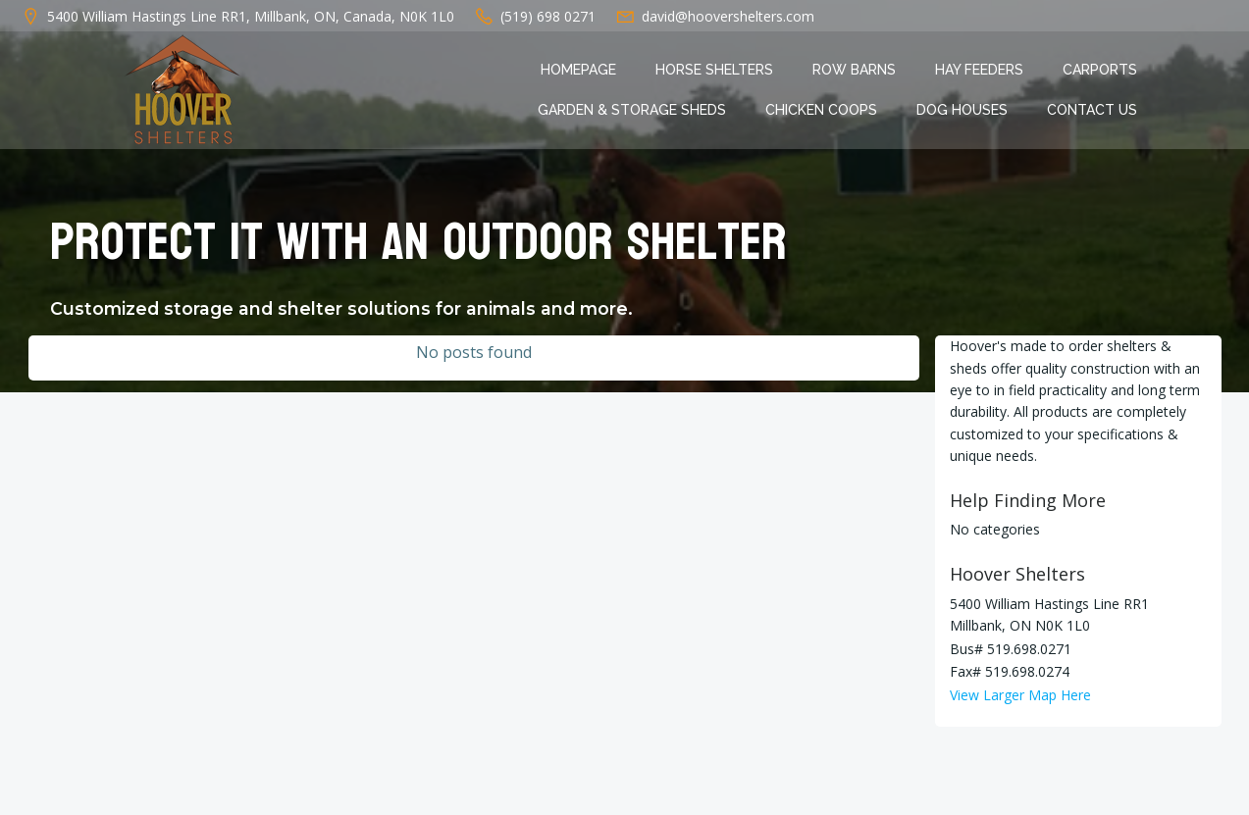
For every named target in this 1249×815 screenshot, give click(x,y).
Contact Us (1092, 110)
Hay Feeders (979, 69)
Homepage (578, 69)
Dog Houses (962, 110)
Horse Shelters (714, 69)
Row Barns (854, 69)
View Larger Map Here (1020, 695)
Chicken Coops (821, 110)
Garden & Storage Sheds (632, 110)
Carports (1100, 69)
